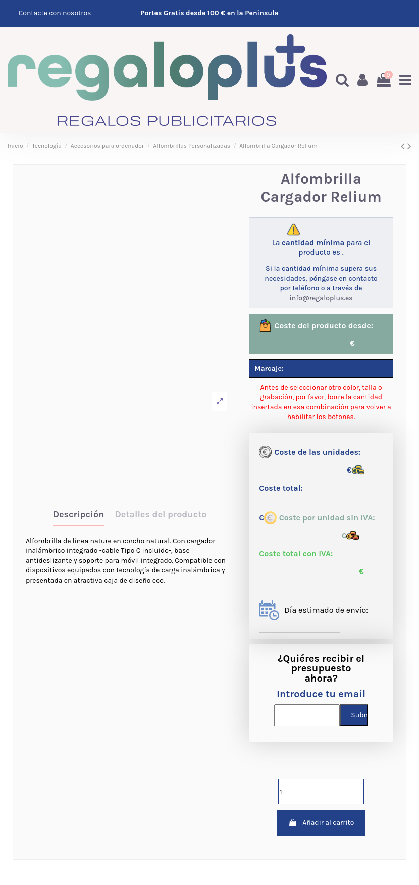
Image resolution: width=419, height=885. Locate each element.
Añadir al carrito (321, 822)
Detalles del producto (160, 515)
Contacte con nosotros (55, 13)
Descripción (78, 515)
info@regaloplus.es (320, 298)
